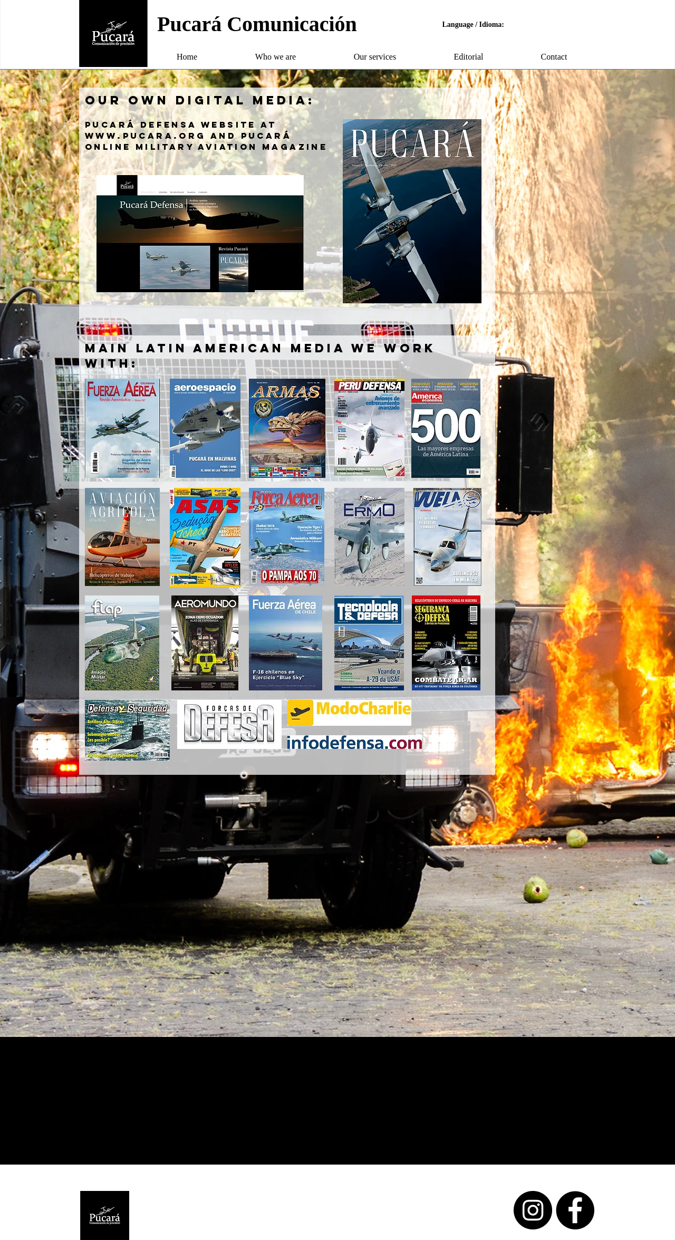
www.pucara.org (145, 135)
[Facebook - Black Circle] (575, 1210)
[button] (275, 57)
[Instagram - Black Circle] (533, 1210)
